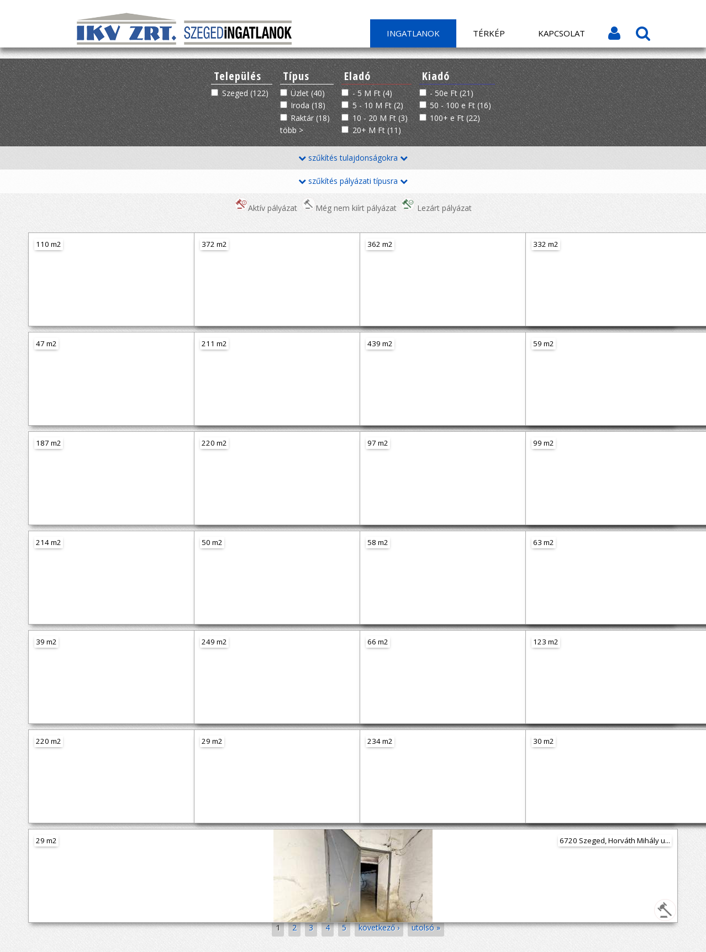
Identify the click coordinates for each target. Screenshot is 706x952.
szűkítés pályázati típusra (353, 181)
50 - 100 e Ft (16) (460, 105)
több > (291, 130)
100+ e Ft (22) (455, 118)
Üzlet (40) (308, 93)
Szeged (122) (245, 93)
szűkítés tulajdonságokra (353, 157)
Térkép (489, 33)
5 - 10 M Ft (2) (377, 105)
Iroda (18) (308, 105)
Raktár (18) (310, 118)
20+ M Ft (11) (376, 130)
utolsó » (426, 927)
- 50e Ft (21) (451, 93)
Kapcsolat (561, 33)
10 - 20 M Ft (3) (380, 118)
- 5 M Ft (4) (372, 93)
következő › (379, 927)
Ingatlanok (413, 33)
